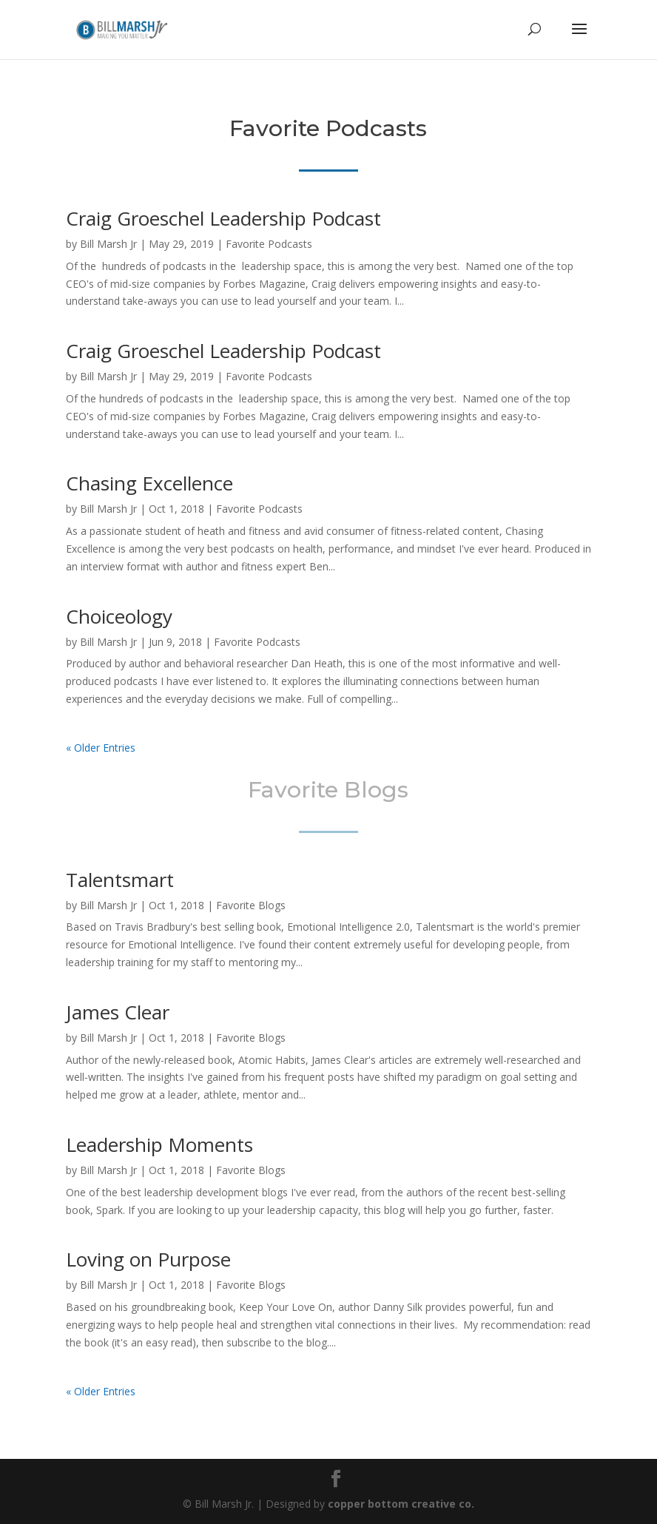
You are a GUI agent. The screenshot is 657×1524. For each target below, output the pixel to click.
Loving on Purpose (148, 1259)
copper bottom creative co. (401, 1504)
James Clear (117, 1012)
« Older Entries (100, 748)
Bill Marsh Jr (108, 244)
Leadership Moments (159, 1144)
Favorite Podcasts (269, 244)
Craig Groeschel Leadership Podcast (223, 218)
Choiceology (119, 616)
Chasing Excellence (149, 483)
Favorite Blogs (251, 905)
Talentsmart (120, 879)
